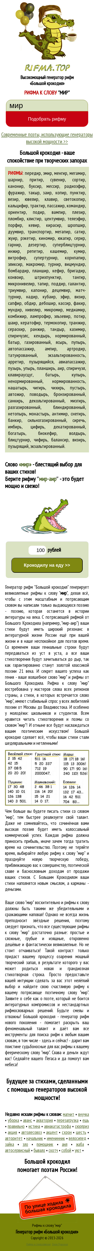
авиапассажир (72, 361)
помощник (45, 1144)
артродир (76, 348)
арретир (16, 361)
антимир (60, 413)
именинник (56, 1138)
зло (25, 1144)
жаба (80, 1144)
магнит (68, 1114)
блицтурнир (19, 439)
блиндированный (69, 407)
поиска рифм (48, 1034)
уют (78, 1150)
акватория (44, 1120)
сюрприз (82, 1126)
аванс (27, 1120)
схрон (67, 1132)
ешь (85, 1120)
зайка (9, 1144)
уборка (13, 1120)
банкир (14, 420)
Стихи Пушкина (60, 1244)
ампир (50, 348)
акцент (52, 1132)
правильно (16, 1126)
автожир (16, 394)
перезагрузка (67, 1120)
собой (66, 1150)
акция (12, 1132)
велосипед (77, 1138)
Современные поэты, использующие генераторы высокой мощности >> (47, 138)
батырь (52, 374)
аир (60, 368)
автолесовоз (31, 1132)
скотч (53, 1150)
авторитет (14, 1138)
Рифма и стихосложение (38, 1244)
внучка (83, 1114)
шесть (81, 1132)
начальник (34, 1138)
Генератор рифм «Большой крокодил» (47, 1232)
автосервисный (17, 1150)
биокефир (47, 433)
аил (64, 1144)
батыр (14, 342)
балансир (59, 439)
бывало (39, 1150)
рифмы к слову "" (49, 593)
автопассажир (21, 348)
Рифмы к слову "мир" (47, 1225)
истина (34, 1126)
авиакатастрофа (57, 1126)
